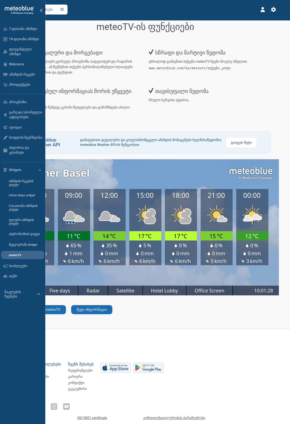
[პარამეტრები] (280, 9)
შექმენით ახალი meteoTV (77, 312)
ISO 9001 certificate (130, 415)
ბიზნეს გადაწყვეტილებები (74, 362)
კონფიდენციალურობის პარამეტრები (212, 415)
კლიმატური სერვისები (68, 377)
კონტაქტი (114, 384)
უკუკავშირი (115, 392)
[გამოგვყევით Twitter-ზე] (64, 405)
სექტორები (59, 384)
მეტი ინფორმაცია (130, 312)
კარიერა (113, 377)
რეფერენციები (118, 370)
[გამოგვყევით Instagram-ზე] (85, 405)
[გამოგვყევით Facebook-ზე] (54, 405)
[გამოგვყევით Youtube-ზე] (96, 405)
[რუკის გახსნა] (100, 10)
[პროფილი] (269, 9)
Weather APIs (60, 370)
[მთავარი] (17, 10)
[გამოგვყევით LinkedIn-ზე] (75, 405)
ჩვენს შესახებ (119, 362)
